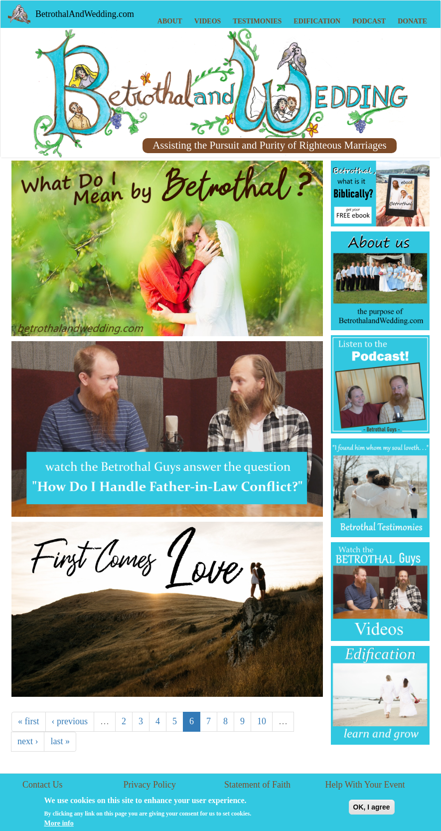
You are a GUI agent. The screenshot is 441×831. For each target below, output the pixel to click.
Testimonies (257, 21)
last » (60, 741)
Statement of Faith (257, 785)
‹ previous (70, 721)
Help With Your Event (365, 785)
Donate (412, 21)
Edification (317, 21)
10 (261, 721)
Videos (207, 21)
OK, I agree (371, 810)
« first (28, 721)
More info (59, 826)
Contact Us (42, 785)
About (169, 21)
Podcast (369, 21)
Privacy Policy (150, 785)
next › (27, 741)
